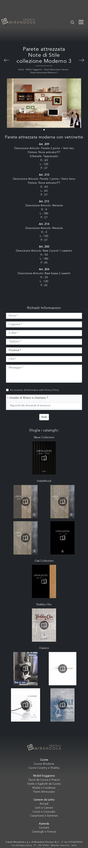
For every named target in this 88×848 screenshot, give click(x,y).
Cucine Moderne (44, 764)
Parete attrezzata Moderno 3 (44, 73)
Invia (44, 417)
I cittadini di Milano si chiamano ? (27, 398)
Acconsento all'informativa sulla (34, 390)
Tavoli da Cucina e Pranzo (44, 780)
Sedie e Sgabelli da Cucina (44, 784)
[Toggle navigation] (81, 21)
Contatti (44, 828)
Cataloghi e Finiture (44, 832)
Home (21, 70)
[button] (44, 129)
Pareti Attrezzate (44, 792)
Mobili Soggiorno (34, 70)
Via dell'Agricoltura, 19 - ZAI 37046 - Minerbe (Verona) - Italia (44, 845)
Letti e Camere (44, 808)
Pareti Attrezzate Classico (56, 70)
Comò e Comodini (44, 812)
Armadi (44, 804)
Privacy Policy (52, 390)
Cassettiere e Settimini (44, 816)
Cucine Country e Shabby (44, 768)
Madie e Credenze (44, 788)
